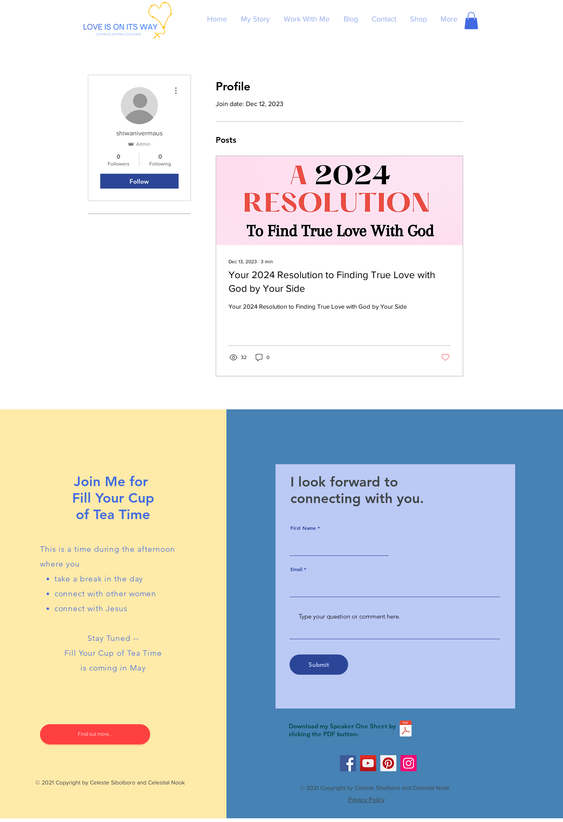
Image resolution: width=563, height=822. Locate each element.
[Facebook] (348, 763)
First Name (303, 527)
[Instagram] (408, 763)
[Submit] (319, 664)
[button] (471, 20)
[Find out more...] (95, 734)
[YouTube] (368, 763)
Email (296, 569)
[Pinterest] (388, 763)
